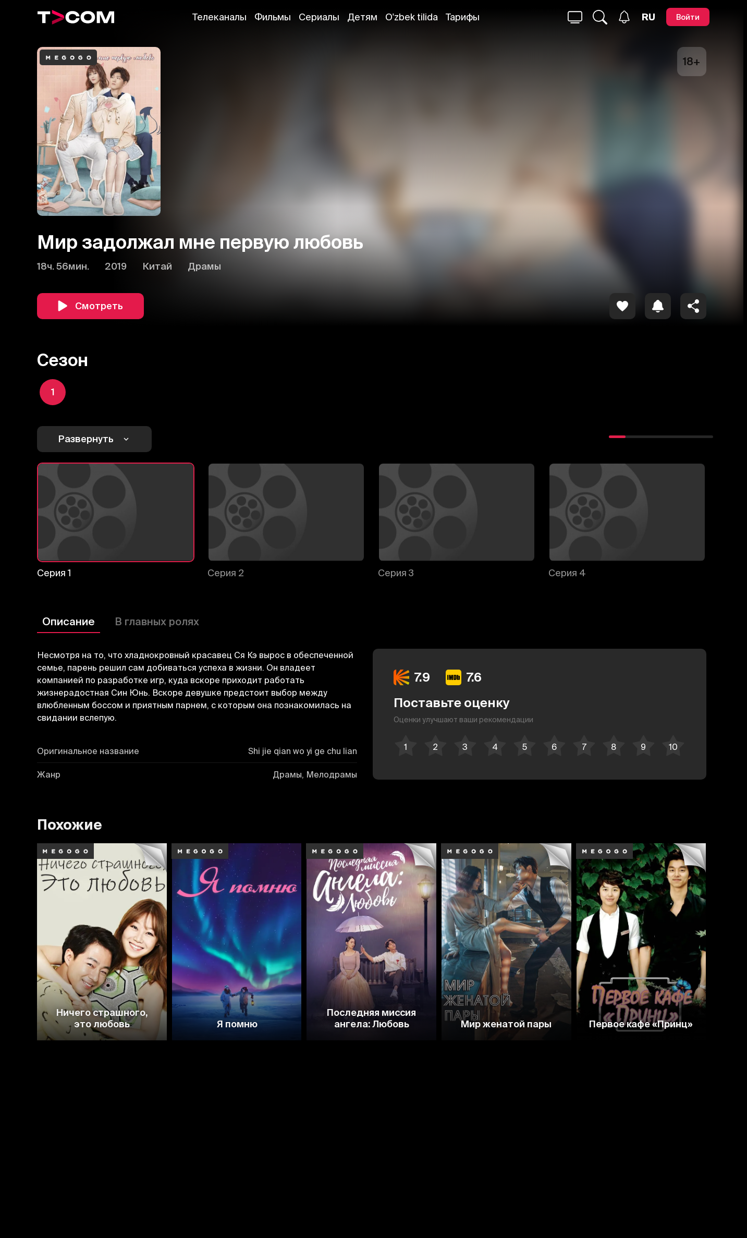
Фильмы (272, 16)
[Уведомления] (624, 16)
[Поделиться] (693, 306)
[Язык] (648, 17)
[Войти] (687, 17)
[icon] (622, 306)
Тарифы (463, 16)
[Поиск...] (575, 17)
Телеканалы (219, 16)
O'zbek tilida (411, 16)
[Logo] (76, 17)
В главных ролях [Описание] (157, 621)
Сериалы (319, 16)
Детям (362, 16)
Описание (68, 621)
